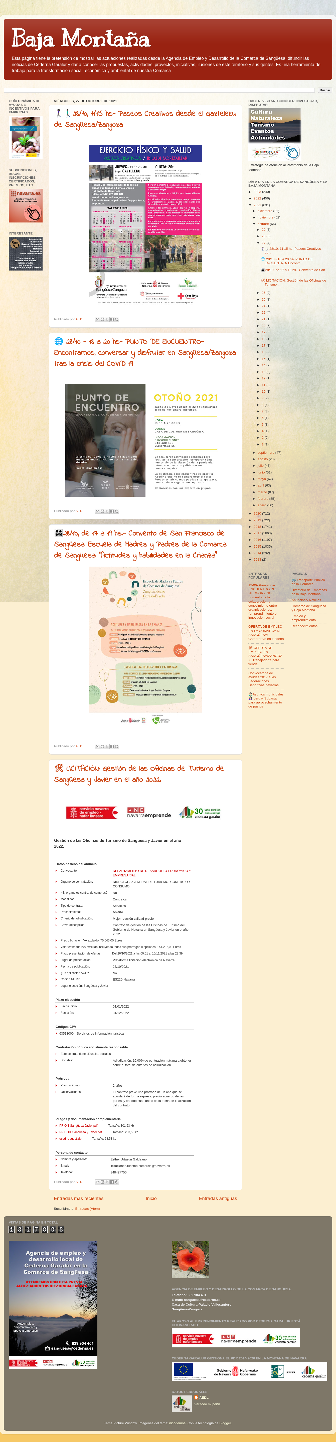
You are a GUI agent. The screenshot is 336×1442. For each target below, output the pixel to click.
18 (264, 339)
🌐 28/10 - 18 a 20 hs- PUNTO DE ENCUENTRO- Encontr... (287, 261)
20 (264, 326)
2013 (258, 559)
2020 (258, 513)
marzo (263, 492)
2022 (258, 198)
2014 (258, 553)
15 (264, 359)
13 (264, 372)
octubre (264, 224)
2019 (258, 520)
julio (261, 465)
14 (264, 365)
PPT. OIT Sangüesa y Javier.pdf (80, 1132)
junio (262, 472)
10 (264, 391)
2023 (258, 192)
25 (264, 299)
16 (264, 352)
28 (264, 236)
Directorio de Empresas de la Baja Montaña (309, 592)
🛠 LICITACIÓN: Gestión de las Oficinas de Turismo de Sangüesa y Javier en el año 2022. (139, 775)
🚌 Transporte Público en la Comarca (308, 582)
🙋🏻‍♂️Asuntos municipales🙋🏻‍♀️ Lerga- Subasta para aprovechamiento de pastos (266, 700)
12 (264, 378)
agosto (263, 459)
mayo (262, 479)
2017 (258, 533)
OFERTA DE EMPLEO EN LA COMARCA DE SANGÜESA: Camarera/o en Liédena (266, 633)
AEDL (204, 1397)
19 (264, 332)
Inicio (151, 1198)
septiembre (266, 452)
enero (262, 505)
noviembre (266, 217)
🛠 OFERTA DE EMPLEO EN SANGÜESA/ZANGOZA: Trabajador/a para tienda (265, 656)
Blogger (225, 1423)
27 (264, 243)
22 (264, 312)
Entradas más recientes (78, 1198)
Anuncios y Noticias (306, 600)
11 (264, 385)
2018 (258, 527)
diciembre (265, 211)
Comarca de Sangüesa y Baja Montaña (309, 608)
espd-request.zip (70, 1138)
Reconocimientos (305, 626)
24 (264, 306)
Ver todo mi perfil (207, 1404)
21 (264, 319)
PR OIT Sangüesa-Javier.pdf (78, 1125)
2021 (258, 205)
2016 (258, 540)
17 (264, 345)
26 (264, 293)
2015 (258, 546)
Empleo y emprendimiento (304, 618)
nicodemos (177, 1423)
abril (261, 485)
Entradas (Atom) (87, 1209)
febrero (263, 499)
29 (264, 229)
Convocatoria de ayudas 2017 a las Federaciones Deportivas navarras (263, 679)
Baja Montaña (80, 39)
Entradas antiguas (218, 1198)
